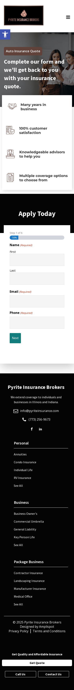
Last (13, 270)
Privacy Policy (18, 631)
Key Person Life (24, 537)
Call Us (20, 674)
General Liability (25, 529)
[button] (5, 34)
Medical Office (23, 596)
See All (18, 486)
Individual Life (23, 470)
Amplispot (46, 626)
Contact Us (53, 674)
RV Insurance (22, 478)
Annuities (20, 454)
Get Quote (37, 663)
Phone (21, 313)
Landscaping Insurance (29, 581)
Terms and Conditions (49, 631)
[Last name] (37, 279)
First (13, 252)
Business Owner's (25, 514)
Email (20, 291)
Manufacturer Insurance (30, 589)
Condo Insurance (25, 462)
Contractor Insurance (28, 573)
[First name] (37, 260)
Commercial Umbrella (29, 521)
